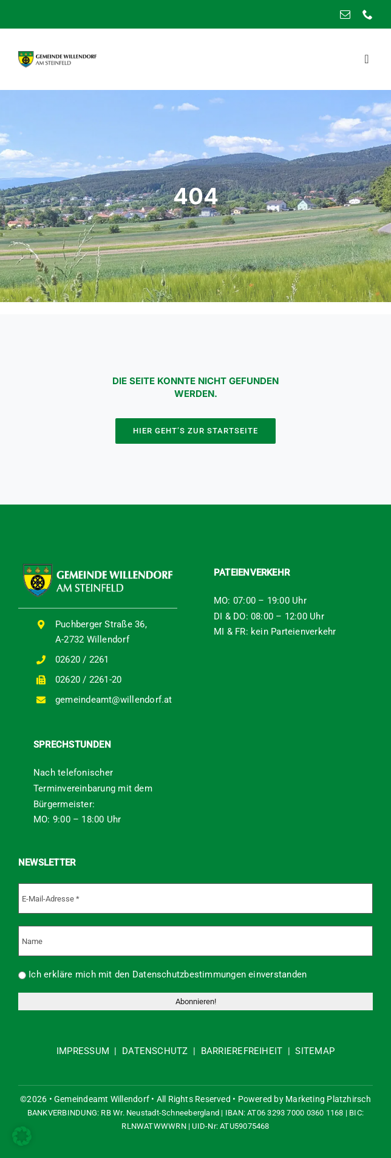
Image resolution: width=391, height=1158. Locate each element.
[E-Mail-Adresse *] (195, 898)
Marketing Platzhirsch (328, 1099)
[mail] (345, 14)
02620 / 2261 (82, 659)
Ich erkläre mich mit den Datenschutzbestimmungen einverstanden (162, 974)
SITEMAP (315, 1051)
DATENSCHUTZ (155, 1051)
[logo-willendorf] (57, 55)
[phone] (367, 14)
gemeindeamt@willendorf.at (113, 699)
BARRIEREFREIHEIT (242, 1051)
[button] (22, 1136)
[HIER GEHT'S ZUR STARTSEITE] (195, 431)
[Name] (195, 941)
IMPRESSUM (82, 1051)
